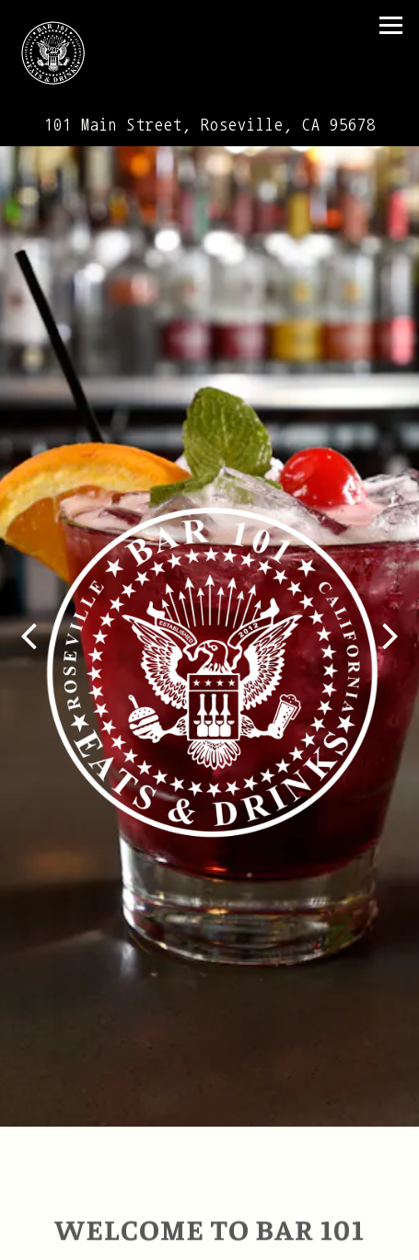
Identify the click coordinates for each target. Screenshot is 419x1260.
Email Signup (210, 1240)
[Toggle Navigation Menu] (391, 25)
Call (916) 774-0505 (209, 1201)
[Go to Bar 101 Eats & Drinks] (209, 125)
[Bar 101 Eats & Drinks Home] (62, 52)
